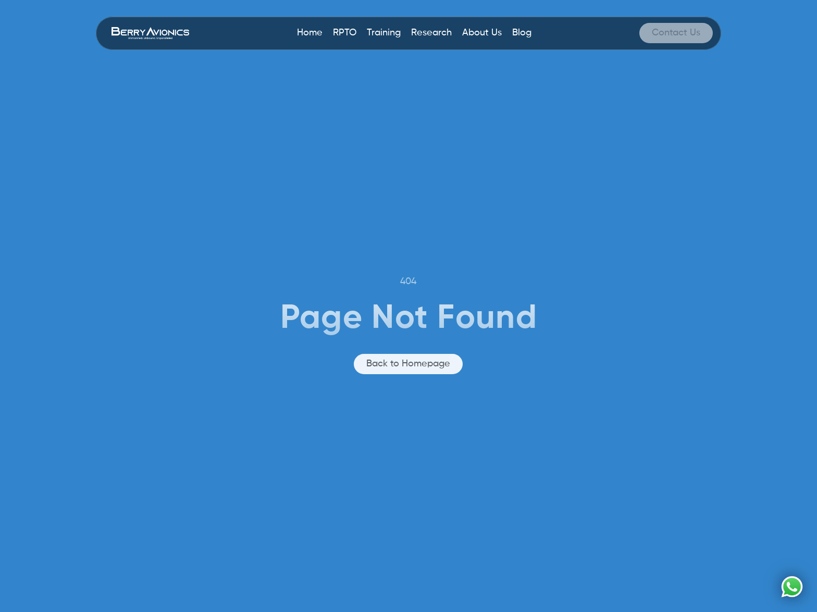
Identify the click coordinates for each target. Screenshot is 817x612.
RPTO (344, 32)
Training (384, 32)
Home (310, 32)
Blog (521, 32)
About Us (482, 32)
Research (431, 32)
